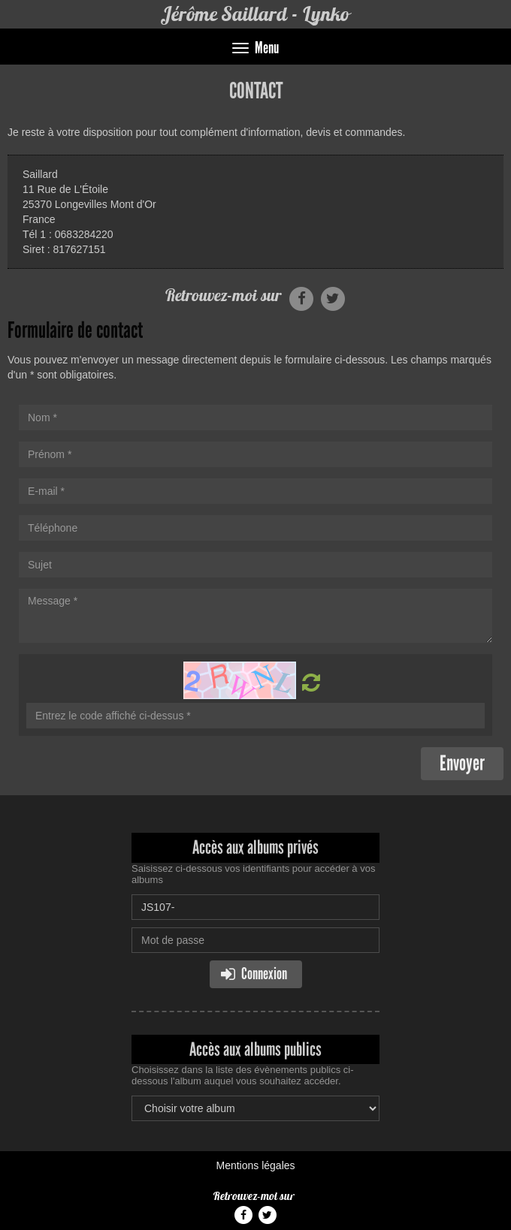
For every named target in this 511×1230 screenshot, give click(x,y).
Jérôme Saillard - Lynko (255, 14)
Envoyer (462, 763)
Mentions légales (255, 1165)
